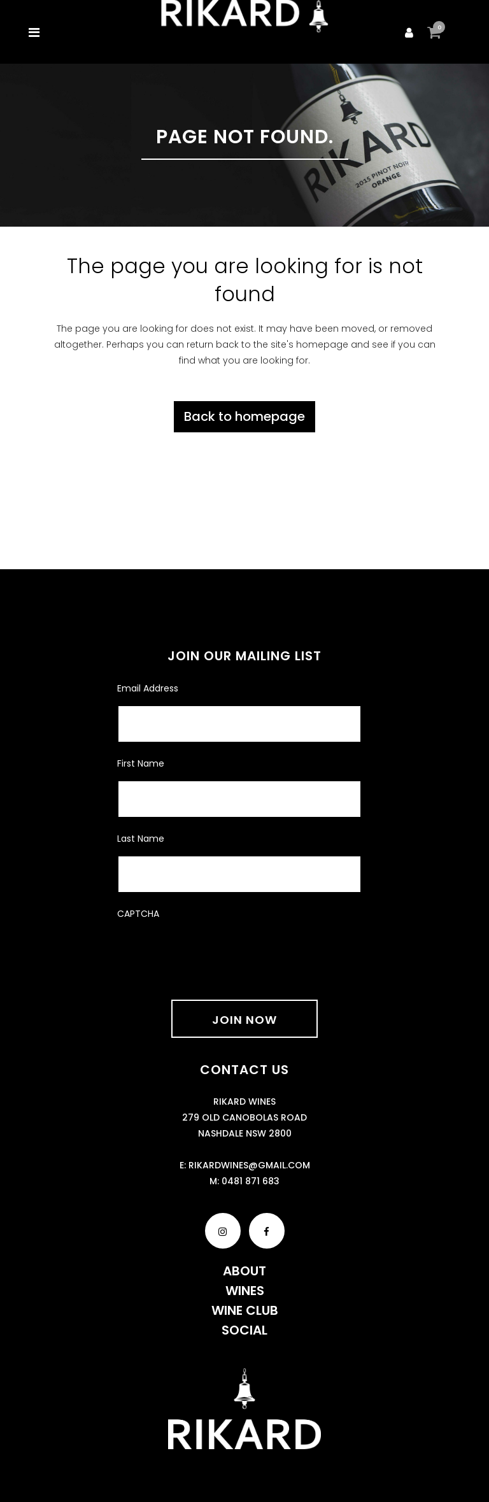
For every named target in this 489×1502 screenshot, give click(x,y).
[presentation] (214, 952)
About (244, 1271)
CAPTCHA (138, 913)
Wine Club (244, 1310)
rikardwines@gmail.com (249, 1165)
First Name (140, 763)
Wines (244, 1291)
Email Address (147, 688)
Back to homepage (244, 416)
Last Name (140, 838)
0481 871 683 (251, 1181)
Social (244, 1330)
